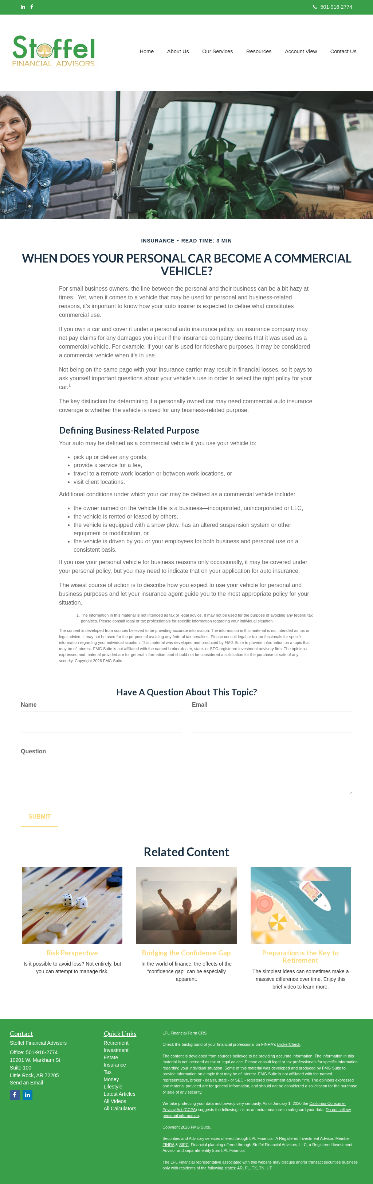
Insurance (115, 1065)
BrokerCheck (289, 1044)
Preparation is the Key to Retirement (300, 956)
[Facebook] (31, 7)
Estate (111, 1057)
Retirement (116, 1043)
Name (29, 705)
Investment (116, 1050)
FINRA (168, 1144)
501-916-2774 (332, 7)
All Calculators (120, 1108)
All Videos (115, 1101)
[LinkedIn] (23, 7)
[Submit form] (39, 817)
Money (111, 1079)
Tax (108, 1072)
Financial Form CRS (188, 1033)
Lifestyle (113, 1087)
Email (200, 705)
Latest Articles (120, 1094)
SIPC (184, 1144)
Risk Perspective (72, 953)
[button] (180, 52)
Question (33, 751)
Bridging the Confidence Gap (186, 953)
